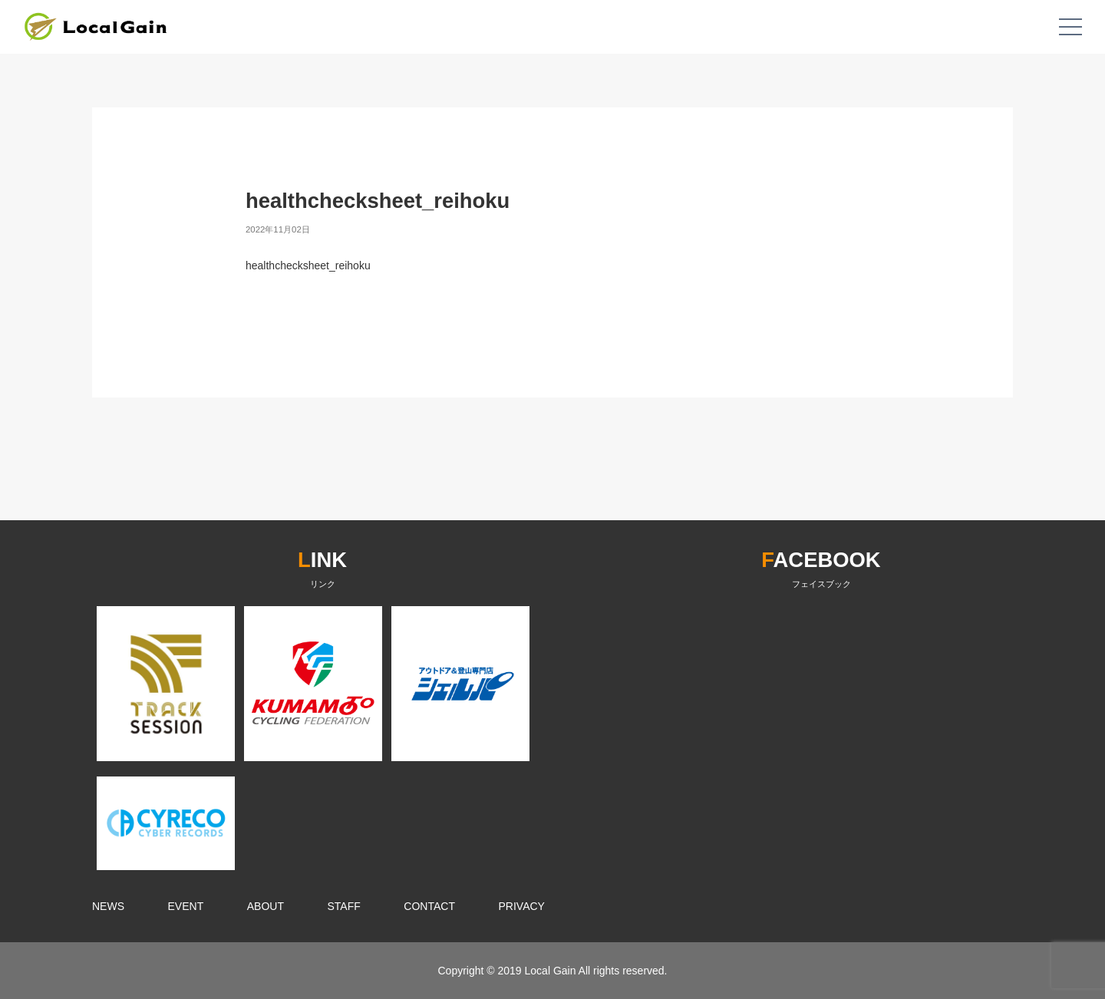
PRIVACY (522, 906)
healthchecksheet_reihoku (308, 265)
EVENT (186, 906)
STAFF (344, 906)
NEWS (108, 906)
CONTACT (429, 906)
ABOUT (265, 906)
